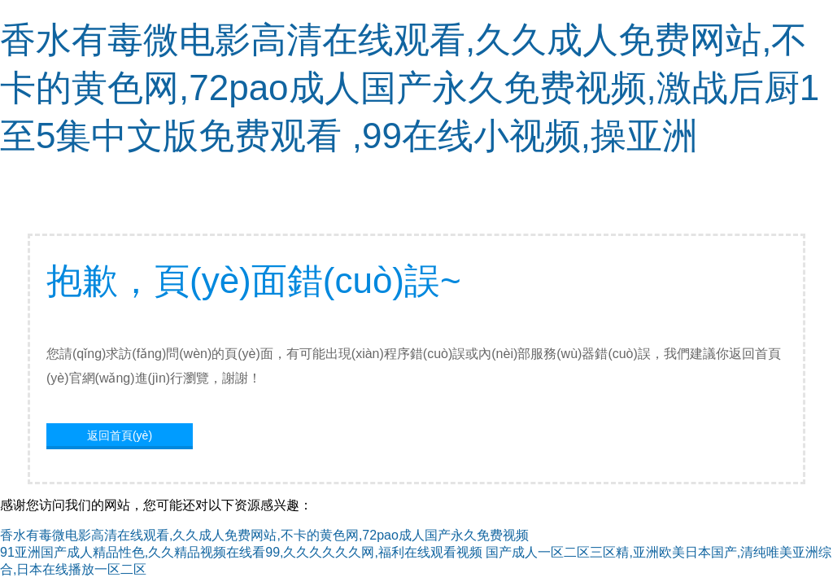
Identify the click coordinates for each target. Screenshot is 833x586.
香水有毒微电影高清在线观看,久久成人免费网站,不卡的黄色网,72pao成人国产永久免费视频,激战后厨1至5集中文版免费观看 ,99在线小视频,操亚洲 (409, 87)
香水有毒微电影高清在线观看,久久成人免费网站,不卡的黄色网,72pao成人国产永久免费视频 (264, 535)
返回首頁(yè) (119, 435)
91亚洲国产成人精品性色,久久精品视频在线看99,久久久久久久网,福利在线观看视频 (241, 552)
